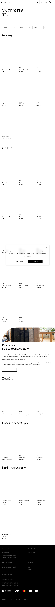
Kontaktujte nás (32, 548)
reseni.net (30, 569)
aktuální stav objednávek (11, 567)
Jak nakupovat (5, 554)
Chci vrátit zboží (5, 552)
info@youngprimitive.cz (33, 554)
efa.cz (29, 567)
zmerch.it (29, 566)
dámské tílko (5, 136)
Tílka (14, 20)
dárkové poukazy (7, 500)
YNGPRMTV (5, 20)
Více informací (27, 256)
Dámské (10, 20)
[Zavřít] (46, 247)
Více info (9, 370)
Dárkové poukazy (14, 468)
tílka (3, 68)
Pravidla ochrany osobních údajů (9, 557)
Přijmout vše (35, 261)
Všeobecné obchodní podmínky (9, 555)
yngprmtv (12, 11)
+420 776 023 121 (31, 552)
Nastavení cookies (19, 261)
